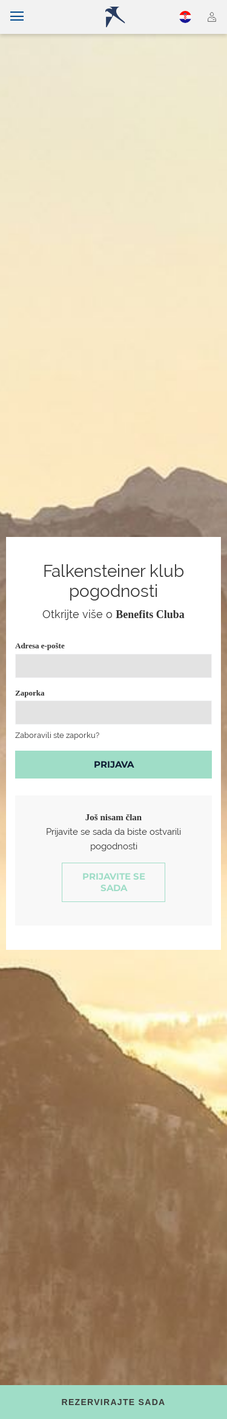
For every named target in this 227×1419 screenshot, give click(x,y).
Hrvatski (185, 17)
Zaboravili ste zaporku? (57, 735)
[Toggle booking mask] (113, 1402)
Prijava (114, 764)
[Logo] (118, 17)
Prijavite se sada (113, 882)
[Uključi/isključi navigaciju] (17, 17)
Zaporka (29, 692)
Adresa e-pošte (40, 645)
